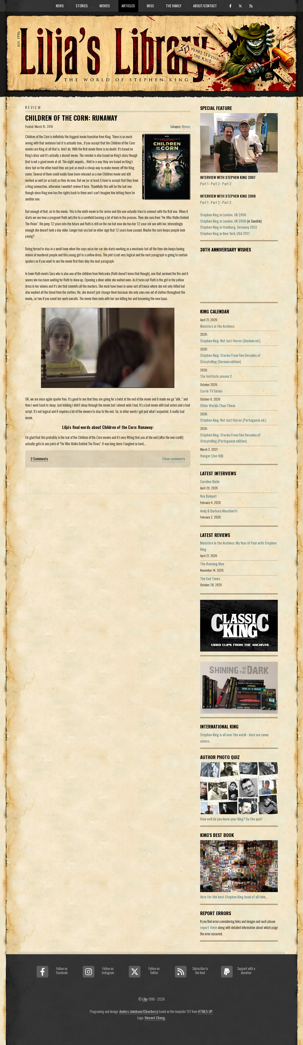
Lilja (144, 999)
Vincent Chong (155, 1017)
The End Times (210, 578)
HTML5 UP (205, 1011)
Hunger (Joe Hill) (211, 455)
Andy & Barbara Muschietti (218, 510)
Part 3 (226, 183)
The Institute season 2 (216, 376)
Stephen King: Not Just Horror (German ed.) (230, 340)
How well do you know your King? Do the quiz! (231, 818)
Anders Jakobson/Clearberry (138, 1011)
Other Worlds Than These (217, 405)
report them (208, 927)
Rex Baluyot (208, 496)
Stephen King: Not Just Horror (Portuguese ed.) (233, 420)
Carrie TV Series (211, 390)
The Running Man (212, 563)
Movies (186, 126)
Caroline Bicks (210, 481)
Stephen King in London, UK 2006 (223, 214)
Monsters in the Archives (217, 326)
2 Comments (39, 458)
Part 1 (204, 183)
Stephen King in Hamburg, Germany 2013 (228, 227)
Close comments (173, 458)
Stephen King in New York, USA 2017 (225, 233)
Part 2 (215, 183)
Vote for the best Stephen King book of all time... (234, 896)
